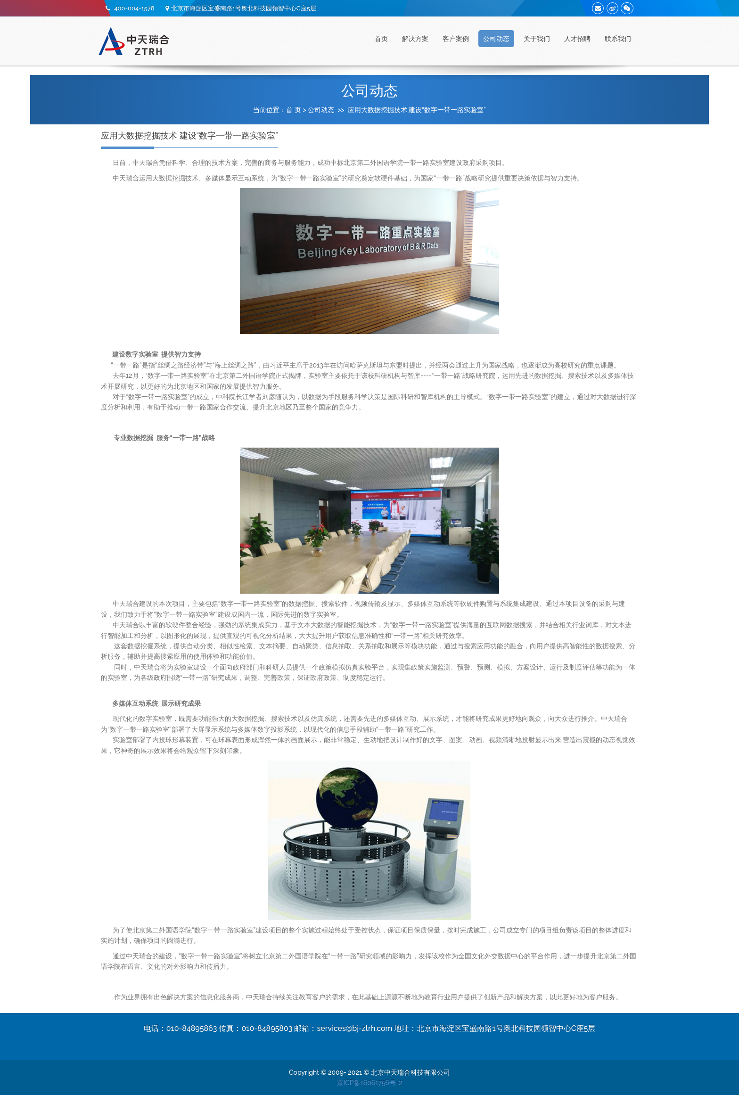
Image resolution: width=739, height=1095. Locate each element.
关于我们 (537, 38)
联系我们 (618, 38)
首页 (381, 38)
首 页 (293, 110)
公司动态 (496, 38)
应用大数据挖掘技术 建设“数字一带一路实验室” (417, 110)
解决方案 (415, 38)
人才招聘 (577, 38)
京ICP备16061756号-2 (369, 1083)
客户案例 (456, 38)
